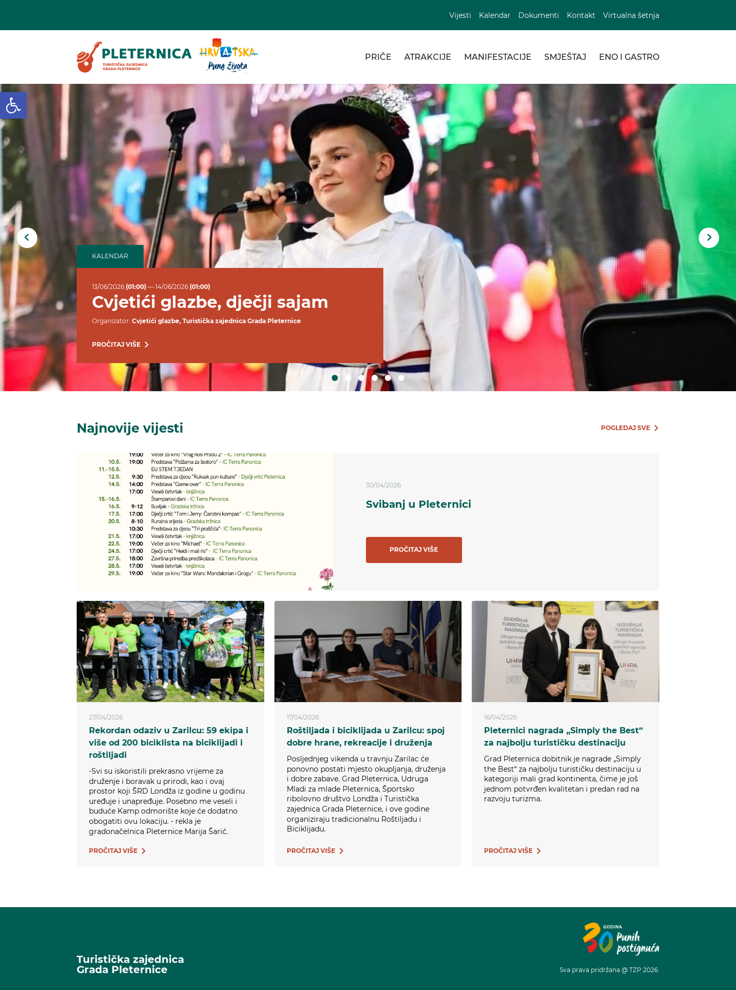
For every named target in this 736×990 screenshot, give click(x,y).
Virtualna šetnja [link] (631, 15)
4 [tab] (375, 378)
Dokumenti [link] (538, 15)
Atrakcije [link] (427, 57)
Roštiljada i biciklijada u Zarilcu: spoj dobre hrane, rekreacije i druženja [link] (366, 737)
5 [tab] (388, 378)
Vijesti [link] (460, 15)
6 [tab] (401, 378)
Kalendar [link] (495, 15)
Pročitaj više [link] (413, 549)
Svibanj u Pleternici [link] (418, 504)
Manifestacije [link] (498, 57)
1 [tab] (335, 378)
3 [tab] (361, 378)
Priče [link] (378, 57)
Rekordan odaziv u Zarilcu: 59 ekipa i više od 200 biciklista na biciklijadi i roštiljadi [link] (168, 743)
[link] (13, 105)
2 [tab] (348, 378)
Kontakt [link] (581, 15)
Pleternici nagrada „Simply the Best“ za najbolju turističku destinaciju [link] (563, 737)
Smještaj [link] (565, 57)
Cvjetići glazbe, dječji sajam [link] (210, 302)
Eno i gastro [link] (629, 57)
